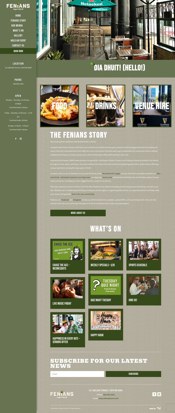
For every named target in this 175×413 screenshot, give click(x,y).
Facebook (65, 200)
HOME (18, 15)
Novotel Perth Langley (111, 173)
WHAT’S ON (18, 30)
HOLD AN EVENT (18, 40)
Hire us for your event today (83, 194)
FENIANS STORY (18, 20)
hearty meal (107, 177)
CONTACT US (18, 45)
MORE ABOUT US (78, 213)
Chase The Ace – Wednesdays (61, 267)
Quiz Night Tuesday (101, 300)
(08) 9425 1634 (18, 84)
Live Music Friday (62, 304)
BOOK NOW (18, 51)
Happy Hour (97, 335)
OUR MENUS (17, 25)
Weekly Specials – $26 (103, 265)
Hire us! (133, 300)
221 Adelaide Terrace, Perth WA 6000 (18, 67)
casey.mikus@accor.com (108, 398)
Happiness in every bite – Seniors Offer (66, 340)
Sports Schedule (138, 265)
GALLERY (18, 35)
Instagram (77, 200)
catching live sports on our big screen (75, 177)
